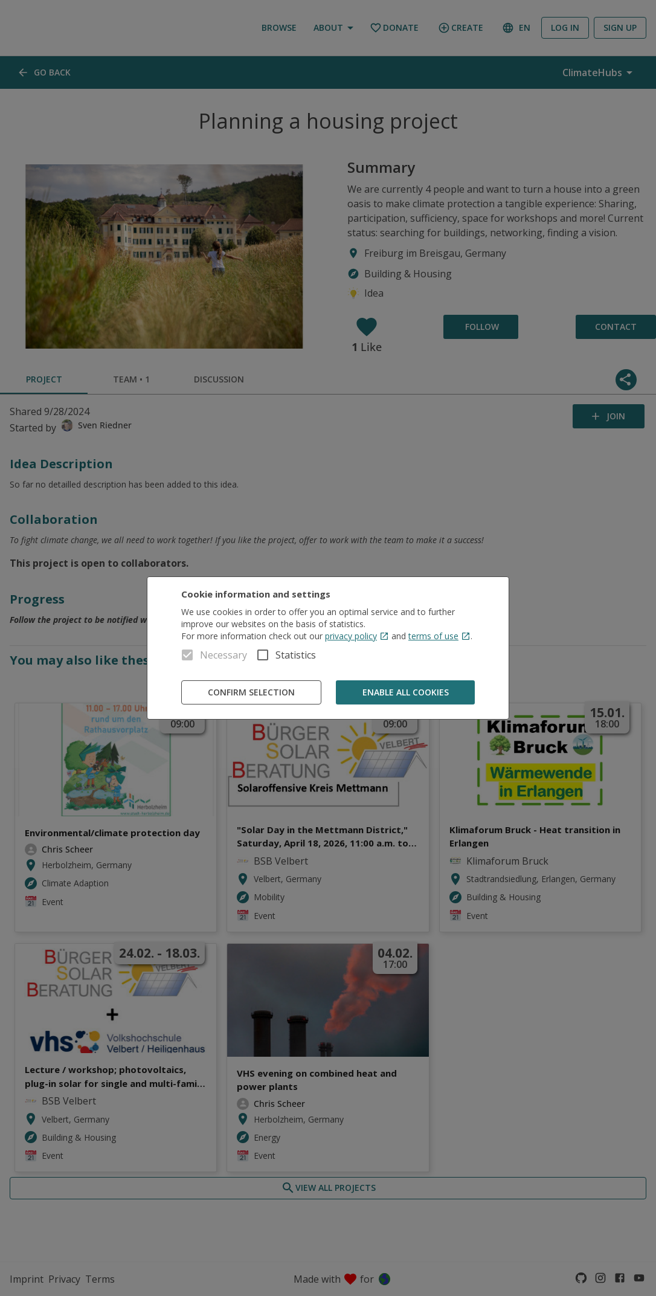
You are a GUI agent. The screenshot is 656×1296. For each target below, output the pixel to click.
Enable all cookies (405, 692)
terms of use (439, 636)
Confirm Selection (251, 692)
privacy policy (357, 636)
